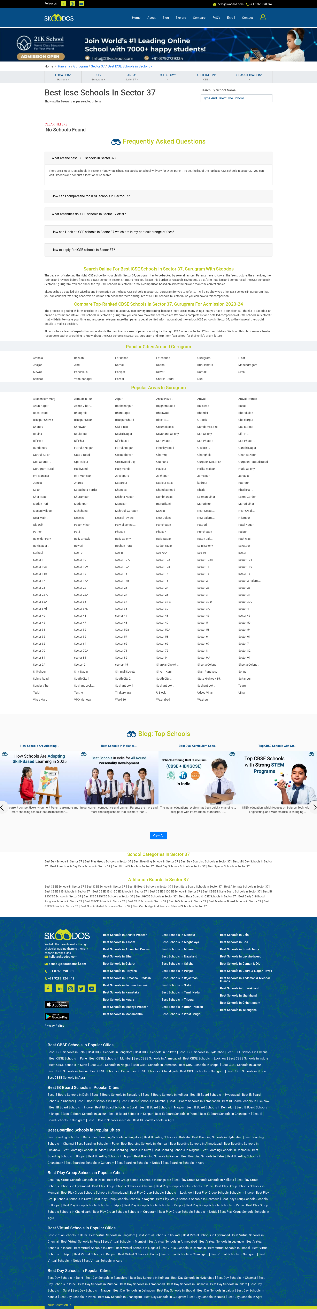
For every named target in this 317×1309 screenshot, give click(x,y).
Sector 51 (39, 629)
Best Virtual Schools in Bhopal (229, 1248)
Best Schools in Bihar (117, 956)
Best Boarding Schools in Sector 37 (156, 861)
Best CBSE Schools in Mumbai (110, 1058)
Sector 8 (202, 650)
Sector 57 (121, 636)
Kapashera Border (85, 489)
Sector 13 (121, 573)
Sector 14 (162, 573)
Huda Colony (246, 468)
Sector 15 (203, 573)
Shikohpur (39, 671)
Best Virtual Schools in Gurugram (233, 1254)
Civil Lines (121, 426)
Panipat (120, 372)
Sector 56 (80, 636)
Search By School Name (218, 90)
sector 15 (244, 573)
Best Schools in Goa (234, 942)
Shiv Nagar (81, 671)
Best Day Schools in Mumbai (98, 1284)
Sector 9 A (203, 657)
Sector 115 (40, 573)
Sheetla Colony (206, 664)
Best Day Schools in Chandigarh (120, 1297)
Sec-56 (201, 552)
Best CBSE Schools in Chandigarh (154, 1071)
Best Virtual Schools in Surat (94, 1248)
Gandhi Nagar (247, 447)
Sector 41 (80, 615)
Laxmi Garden (247, 496)
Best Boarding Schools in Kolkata (167, 1137)
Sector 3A (203, 608)
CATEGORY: (167, 77)
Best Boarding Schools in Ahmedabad (196, 1143)
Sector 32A (40, 601)
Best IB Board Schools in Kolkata (165, 1095)
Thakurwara (123, 692)
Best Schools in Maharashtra (123, 1014)
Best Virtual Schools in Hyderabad (206, 1235)
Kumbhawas (164, 496)
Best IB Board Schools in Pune (97, 1101)
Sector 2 (202, 580)
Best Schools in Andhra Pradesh (125, 934)
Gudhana (162, 461)
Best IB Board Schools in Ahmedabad (194, 1101)
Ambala (38, 358)
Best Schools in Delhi (234, 934)
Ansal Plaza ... (165, 398)
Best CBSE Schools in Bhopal (199, 1065)
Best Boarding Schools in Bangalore (116, 1137)
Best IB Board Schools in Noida (109, 1120)
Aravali (201, 398)
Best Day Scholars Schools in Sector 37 (181, 866)
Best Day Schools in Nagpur (92, 1290)
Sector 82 (244, 650)
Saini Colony (205, 545)
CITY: (98, 77)
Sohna (242, 671)
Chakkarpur (245, 419)
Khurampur (81, 496)
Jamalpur (203, 475)
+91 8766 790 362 (59, 971)
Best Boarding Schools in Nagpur (176, 1150)
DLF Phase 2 (164, 440)
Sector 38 (121, 608)
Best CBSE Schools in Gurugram (202, 1071)
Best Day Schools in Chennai (236, 1278)
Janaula (243, 475)
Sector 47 (80, 622)
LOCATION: (63, 77)
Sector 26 (244, 587)
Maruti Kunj (204, 503)
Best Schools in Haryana (120, 970)
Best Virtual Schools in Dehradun (183, 1248)
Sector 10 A (122, 559)
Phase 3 (120, 531)
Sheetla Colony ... (249, 664)
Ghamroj (161, 454)
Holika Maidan (206, 468)
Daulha (37, 433)
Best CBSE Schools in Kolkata (155, 1052)
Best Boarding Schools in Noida (138, 1163)
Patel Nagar (246, 524)
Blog (166, 18)
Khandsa (121, 489)
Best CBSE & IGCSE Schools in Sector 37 (174, 891)
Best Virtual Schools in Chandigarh (184, 1254)
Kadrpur (243, 482)
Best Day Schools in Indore (228, 1284)
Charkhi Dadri (164, 379)
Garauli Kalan (41, 454)
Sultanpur (244, 678)
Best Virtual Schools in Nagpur (137, 1248)
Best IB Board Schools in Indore (71, 1107)
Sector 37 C (163, 601)
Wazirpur (203, 699)
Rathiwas (244, 538)
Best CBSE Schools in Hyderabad (201, 1052)
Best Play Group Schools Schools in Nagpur (124, 1199)
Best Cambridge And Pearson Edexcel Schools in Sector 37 (170, 906)
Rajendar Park (42, 538)
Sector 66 (162, 643)
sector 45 (244, 615)
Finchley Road (165, 447)
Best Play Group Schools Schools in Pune (184, 1186)
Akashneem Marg (44, 398)
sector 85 (80, 657)
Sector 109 (81, 566)
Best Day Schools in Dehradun (134, 1290)
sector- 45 (121, 664)
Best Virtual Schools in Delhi (67, 1235)
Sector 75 (162, 650)
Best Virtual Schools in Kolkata (159, 1235)
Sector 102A (205, 559)
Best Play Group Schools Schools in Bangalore (139, 1180)
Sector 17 (39, 580)
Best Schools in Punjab (177, 970)
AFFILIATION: (206, 77)
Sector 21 (39, 587)
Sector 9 (161, 657)
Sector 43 (162, 615)
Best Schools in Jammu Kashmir (125, 985)
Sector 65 (121, 643)
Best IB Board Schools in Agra (153, 1120)
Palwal (119, 379)
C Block (202, 419)
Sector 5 (202, 622)
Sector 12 (80, 573)
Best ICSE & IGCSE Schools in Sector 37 (108, 896)
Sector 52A (163, 629)
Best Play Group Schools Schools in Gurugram (124, 1212)
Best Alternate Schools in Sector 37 (246, 886)
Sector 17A (81, 580)
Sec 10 (78, 552)
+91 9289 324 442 (59, 978)
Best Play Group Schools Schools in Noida (188, 1212)
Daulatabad (245, 426)
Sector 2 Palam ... (249, 580)
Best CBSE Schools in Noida (246, 1071)
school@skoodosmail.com (65, 964)
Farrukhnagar (124, 447)
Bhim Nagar (122, 412)
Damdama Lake (207, 426)
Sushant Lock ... (84, 685)
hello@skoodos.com (230, 4)
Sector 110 (245, 566)
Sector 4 (243, 608)
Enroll (231, 18)
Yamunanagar (83, 379)
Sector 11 (203, 566)
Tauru (242, 685)
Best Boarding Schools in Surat (130, 1150)
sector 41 (121, 615)
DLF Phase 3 (205, 440)
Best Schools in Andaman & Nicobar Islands (245, 980)
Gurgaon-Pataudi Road (253, 461)
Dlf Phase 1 (122, 440)
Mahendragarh (247, 365)
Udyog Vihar (205, 692)
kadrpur (202, 482)
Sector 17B (122, 580)
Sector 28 (162, 594)
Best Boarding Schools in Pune (98, 1143)
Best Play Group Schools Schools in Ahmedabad (94, 1192)
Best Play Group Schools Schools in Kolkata (203, 1180)
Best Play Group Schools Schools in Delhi (76, 1180)
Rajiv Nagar (163, 538)
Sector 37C (245, 601)
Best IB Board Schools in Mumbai (143, 1101)
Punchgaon (204, 531)
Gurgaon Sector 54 (209, 461)
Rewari (160, 372)
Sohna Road (41, 678)
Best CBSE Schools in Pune (68, 1058)
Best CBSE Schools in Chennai (247, 1052)
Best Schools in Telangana (238, 1010)
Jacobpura (122, 475)
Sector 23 (121, 587)
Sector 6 (202, 636)
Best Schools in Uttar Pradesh (182, 1006)
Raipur (242, 531)
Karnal (119, 365)
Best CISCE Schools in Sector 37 (105, 901)
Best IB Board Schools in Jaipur (84, 1114)
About (151, 18)
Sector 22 (80, 587)
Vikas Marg (40, 699)
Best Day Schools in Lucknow (187, 1284)
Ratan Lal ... (205, 538)
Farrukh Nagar (83, 447)
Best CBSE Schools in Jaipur (241, 1065)
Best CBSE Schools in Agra (66, 1077)
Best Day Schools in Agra (244, 1297)
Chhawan (80, 426)
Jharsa (78, 482)
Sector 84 (39, 657)
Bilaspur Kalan (83, 419)
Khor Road (40, 496)
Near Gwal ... (246, 510)
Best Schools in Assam (119, 942)
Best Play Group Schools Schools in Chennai (122, 1186)
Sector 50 (244, 622)
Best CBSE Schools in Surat (68, 1065)
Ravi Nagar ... (41, 545)
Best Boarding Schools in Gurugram (89, 1163)
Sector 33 (80, 601)
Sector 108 (40, 566)
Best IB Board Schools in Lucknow (245, 1101)
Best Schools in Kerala (118, 999)
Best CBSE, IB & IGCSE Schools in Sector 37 (119, 891)
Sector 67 (203, 643)
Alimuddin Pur (83, 398)
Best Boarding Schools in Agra (183, 1163)
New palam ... (206, 517)
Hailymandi (122, 468)
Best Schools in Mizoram (179, 949)
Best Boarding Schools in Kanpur (156, 1156)
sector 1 (243, 552)
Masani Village (42, 510)
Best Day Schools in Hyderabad (192, 1278)
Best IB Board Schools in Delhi (68, 1095)
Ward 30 (120, 699)
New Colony (163, 517)
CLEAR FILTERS (56, 124)
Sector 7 (243, 643)
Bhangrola (80, 412)
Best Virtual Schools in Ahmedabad (172, 1241)
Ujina (241, 692)
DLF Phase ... (246, 440)
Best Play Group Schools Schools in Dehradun (187, 1199)
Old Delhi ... (40, 524)
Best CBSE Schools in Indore (248, 1058)
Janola (37, 482)
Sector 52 (80, 629)
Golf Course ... (42, 461)
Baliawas (203, 405)
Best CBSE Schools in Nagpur (110, 1065)
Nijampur (244, 517)
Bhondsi (202, 412)
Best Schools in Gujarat (119, 963)
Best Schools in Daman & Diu (240, 963)
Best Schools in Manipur (178, 934)
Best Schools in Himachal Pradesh (127, 978)
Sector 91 (244, 657)
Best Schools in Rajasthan (180, 978)
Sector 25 (203, 587)
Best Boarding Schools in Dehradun (225, 1150)
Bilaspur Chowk (43, 419)
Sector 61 (244, 636)
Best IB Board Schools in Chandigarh (225, 1114)
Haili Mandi (81, 468)
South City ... (164, 678)
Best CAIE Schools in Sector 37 (146, 901)
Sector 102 (163, 559)
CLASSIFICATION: (249, 77)
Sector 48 (121, 622)
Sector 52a (122, 629)
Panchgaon (163, 524)
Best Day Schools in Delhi (65, 1278)
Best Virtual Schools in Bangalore (112, 1235)
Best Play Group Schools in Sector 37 (108, 861)
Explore (181, 18)
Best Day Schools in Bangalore (106, 1278)
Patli (77, 531)
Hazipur (161, 468)
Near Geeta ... (206, 510)
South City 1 (82, 678)
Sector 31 (244, 594)
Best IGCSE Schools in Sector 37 (156, 896)
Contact (247, 18)
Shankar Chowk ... (167, 664)
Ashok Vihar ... (83, 405)
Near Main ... (41, 517)
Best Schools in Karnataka (121, 992)
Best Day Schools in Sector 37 (63, 861)
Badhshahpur (124, 405)
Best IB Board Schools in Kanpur (130, 1114)
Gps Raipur (81, 461)
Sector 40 (39, 615)
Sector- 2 (79, 664)
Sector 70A (81, 650)
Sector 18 (162, 580)
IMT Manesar (82, 475)
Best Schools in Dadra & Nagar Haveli (246, 970)
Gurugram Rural (43, 468)
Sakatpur (244, 545)
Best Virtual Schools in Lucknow (221, 1241)
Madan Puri (40, 503)
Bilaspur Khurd (124, 419)
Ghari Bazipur (247, 454)
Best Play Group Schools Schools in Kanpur (153, 1205)
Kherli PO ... (245, 489)
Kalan (36, 489)
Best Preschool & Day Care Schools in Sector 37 (80, 866)
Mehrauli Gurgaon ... (128, 510)
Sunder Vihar (41, 685)
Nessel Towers (124, 517)
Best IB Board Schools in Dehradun (210, 1107)
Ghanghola (204, 454)
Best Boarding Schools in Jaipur (110, 1156)
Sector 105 (245, 559)
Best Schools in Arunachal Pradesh (127, 949)
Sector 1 (38, 559)
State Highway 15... (209, 678)
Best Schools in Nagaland (179, 956)
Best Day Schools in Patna (78, 1297)
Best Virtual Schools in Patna (138, 1254)
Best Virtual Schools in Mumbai (124, 1241)
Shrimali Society (125, 671)
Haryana (64, 66)
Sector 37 (98, 66)
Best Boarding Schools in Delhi (69, 1137)
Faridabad (121, 358)
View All (158, 835)
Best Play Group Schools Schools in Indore (224, 1192)
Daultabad (80, 433)
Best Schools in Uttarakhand (239, 988)
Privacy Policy (54, 1025)
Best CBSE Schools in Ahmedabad (157, 1058)
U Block (161, 692)
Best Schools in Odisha (177, 963)
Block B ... (162, 419)
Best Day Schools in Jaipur (215, 1290)
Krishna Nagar (124, 496)
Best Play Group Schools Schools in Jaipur (92, 1205)
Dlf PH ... (243, 433)
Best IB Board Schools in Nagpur (161, 1107)
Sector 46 (39, 622)
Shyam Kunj (163, 671)
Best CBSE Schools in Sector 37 (64, 886)
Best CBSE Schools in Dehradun (155, 1065)
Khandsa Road (165, 489)
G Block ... (203, 447)
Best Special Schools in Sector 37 (229, 866)
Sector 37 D (204, 601)
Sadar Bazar (164, 545)
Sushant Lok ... (165, 685)
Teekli (36, 692)
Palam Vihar (82, 524)
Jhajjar (37, 365)
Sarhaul (38, 552)
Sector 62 (39, 643)
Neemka (79, 517)
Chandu (38, 426)
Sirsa (241, 372)
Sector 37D (81, 608)
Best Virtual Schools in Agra (103, 1261)
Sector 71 (121, 650)
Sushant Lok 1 (124, 685)
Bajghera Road (165, 405)
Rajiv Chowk (82, 538)
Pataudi (202, 524)
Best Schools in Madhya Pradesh (125, 1006)
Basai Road (40, 412)
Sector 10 (80, 559)
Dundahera (40, 447)
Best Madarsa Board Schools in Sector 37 (235, 901)
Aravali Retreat (247, 398)
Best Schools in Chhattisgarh (240, 1002)
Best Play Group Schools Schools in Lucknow (161, 1192)
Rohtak (202, 372)
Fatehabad (163, 358)
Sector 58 (162, 636)
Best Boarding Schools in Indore (84, 1150)
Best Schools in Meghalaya (180, 942)
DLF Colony (204, 433)
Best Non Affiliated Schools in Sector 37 (105, 906)
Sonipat (38, 379)
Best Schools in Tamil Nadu (181, 992)
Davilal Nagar (123, 433)
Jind (77, 365)
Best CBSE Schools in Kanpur (68, 1071)
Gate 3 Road (82, 454)
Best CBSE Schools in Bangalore (110, 1052)
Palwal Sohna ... (125, 524)
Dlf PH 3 (38, 440)
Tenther (79, 692)
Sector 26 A (40, 594)
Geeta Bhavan (124, 454)
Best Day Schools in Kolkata (149, 1278)
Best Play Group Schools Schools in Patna (215, 1205)
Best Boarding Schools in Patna (202, 1156)
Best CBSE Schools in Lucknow (204, 1058)
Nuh (200, 379)
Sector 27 (121, 594)
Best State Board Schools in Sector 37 (198, 886)
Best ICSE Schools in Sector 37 (130, 66)
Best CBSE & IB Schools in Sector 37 (67, 891)
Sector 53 (203, 629)
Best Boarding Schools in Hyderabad (217, 1137)
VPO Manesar (83, 699)
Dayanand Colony (167, 433)
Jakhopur (162, 475)
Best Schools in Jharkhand (238, 995)
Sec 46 (119, 552)
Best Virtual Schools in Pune (80, 1241)
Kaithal (160, 365)
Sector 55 (39, 636)
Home (136, 18)
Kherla (201, 489)
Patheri (37, 531)
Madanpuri (81, 503)
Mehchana (81, 510)
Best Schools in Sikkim (177, 985)
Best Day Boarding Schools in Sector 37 (206, 861)
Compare (199, 18)
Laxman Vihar (206, 496)
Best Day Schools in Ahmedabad (142, 1284)
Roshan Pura (123, 545)
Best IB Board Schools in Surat (116, 1107)
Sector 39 (162, 608)
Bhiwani (79, 358)
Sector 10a (163, 566)
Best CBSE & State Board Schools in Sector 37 (232, 891)
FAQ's (216, 18)
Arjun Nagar (40, 405)
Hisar (241, 358)
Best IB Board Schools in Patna (176, 1114)
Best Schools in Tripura (178, 999)
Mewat (37, 372)
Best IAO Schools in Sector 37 (187, 901)
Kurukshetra (205, 365)
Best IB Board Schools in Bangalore (116, 1095)
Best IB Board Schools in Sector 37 (149, 886)
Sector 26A (81, 594)
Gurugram (80, 66)
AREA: (131, 77)
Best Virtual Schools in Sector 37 (133, 866)
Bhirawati (162, 412)
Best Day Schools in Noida (206, 1297)
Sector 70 (39, 650)
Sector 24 (162, 587)
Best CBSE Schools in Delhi (66, 1052)
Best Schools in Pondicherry (239, 949)
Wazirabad (163, 699)
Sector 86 (121, 657)
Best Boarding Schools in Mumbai (144, 1143)
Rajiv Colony (123, 538)
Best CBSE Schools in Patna (109, 1071)
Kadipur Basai (165, 482)
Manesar (120, 503)
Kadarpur (121, 482)
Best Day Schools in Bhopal (176, 1290)
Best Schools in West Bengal (181, 1014)
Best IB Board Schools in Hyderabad (215, 1095)
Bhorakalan (245, 412)
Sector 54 (244, 629)
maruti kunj (163, 503)
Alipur (119, 398)
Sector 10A (122, 566)
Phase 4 (161, 531)
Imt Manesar (41, 475)
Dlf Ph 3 (79, 440)
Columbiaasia (165, 426)
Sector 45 (203, 615)
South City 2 (123, 678)
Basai (242, 405)
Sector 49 (162, 622)
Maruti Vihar (246, 503)
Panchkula (81, 372)
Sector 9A (39, 664)
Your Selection (59, 1304)
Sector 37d (40, 608)
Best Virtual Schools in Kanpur (95, 1254)
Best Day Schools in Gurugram (165, 1297)
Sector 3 (202, 594)
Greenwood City (125, 461)
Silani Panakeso (207, 671)
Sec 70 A (161, 552)
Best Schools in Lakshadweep (240, 956)
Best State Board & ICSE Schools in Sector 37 (207, 896)
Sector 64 (80, 643)
